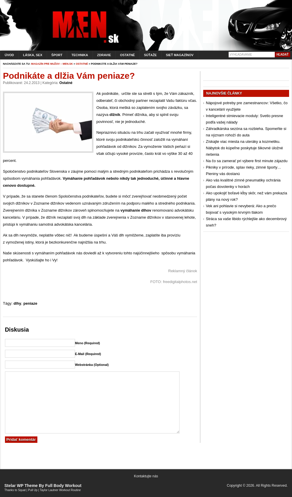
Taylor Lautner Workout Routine (60, 490)
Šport (56, 55)
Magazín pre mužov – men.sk (52, 63)
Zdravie (104, 55)
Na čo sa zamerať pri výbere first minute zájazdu (246, 161)
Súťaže (150, 55)
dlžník (115, 114)
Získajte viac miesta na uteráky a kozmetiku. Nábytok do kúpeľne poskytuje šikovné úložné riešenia (244, 148)
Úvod (9, 55)
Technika (80, 55)
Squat (22, 490)
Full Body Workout (63, 485)
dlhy (17, 303)
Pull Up (32, 490)
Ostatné (127, 55)
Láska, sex (32, 55)
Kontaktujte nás (146, 476)
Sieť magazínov (180, 55)
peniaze (30, 303)
